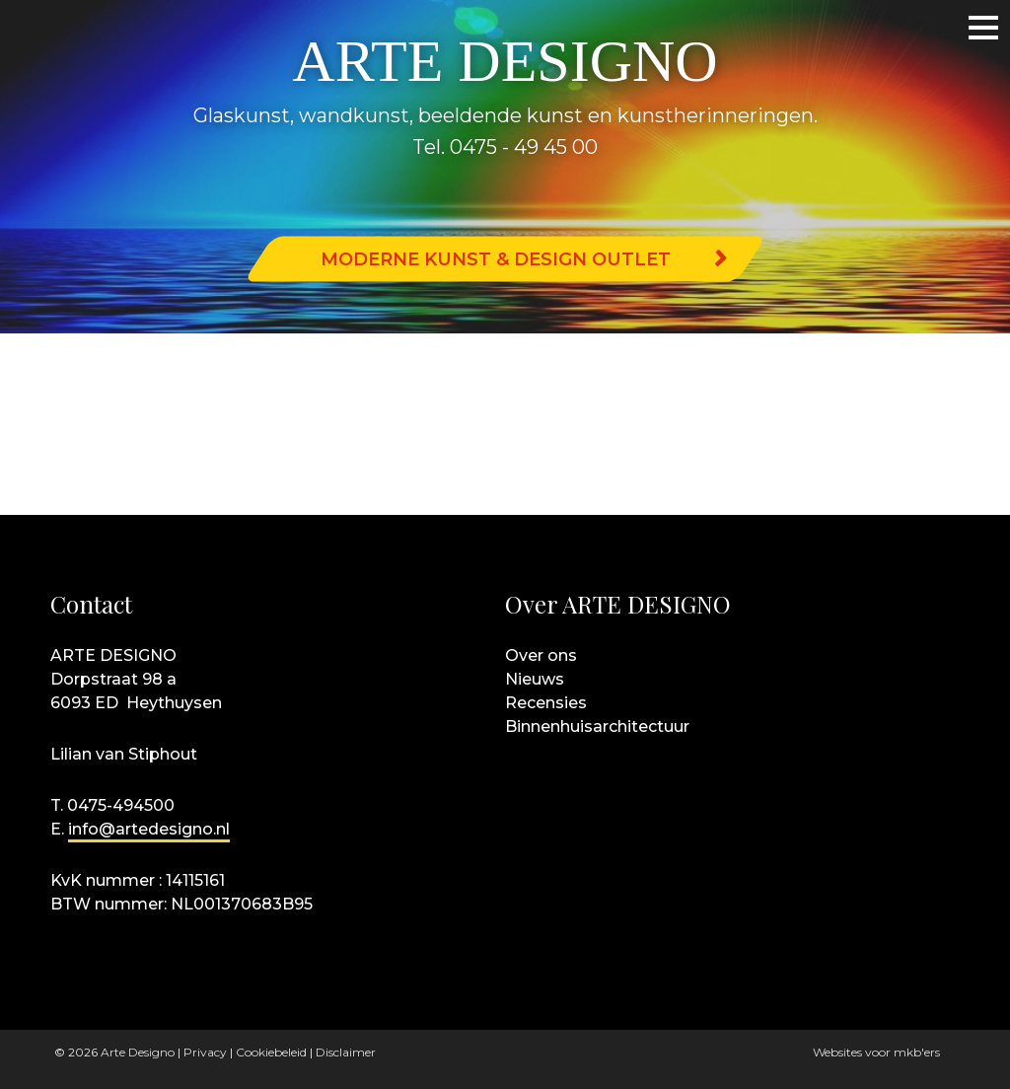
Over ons (541, 655)
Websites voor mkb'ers (876, 1052)
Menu (965, 26)
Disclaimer (346, 1052)
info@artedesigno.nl (149, 829)
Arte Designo (138, 1052)
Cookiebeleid (271, 1052)
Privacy (205, 1052)
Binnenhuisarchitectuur (597, 726)
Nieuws (534, 679)
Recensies (546, 702)
